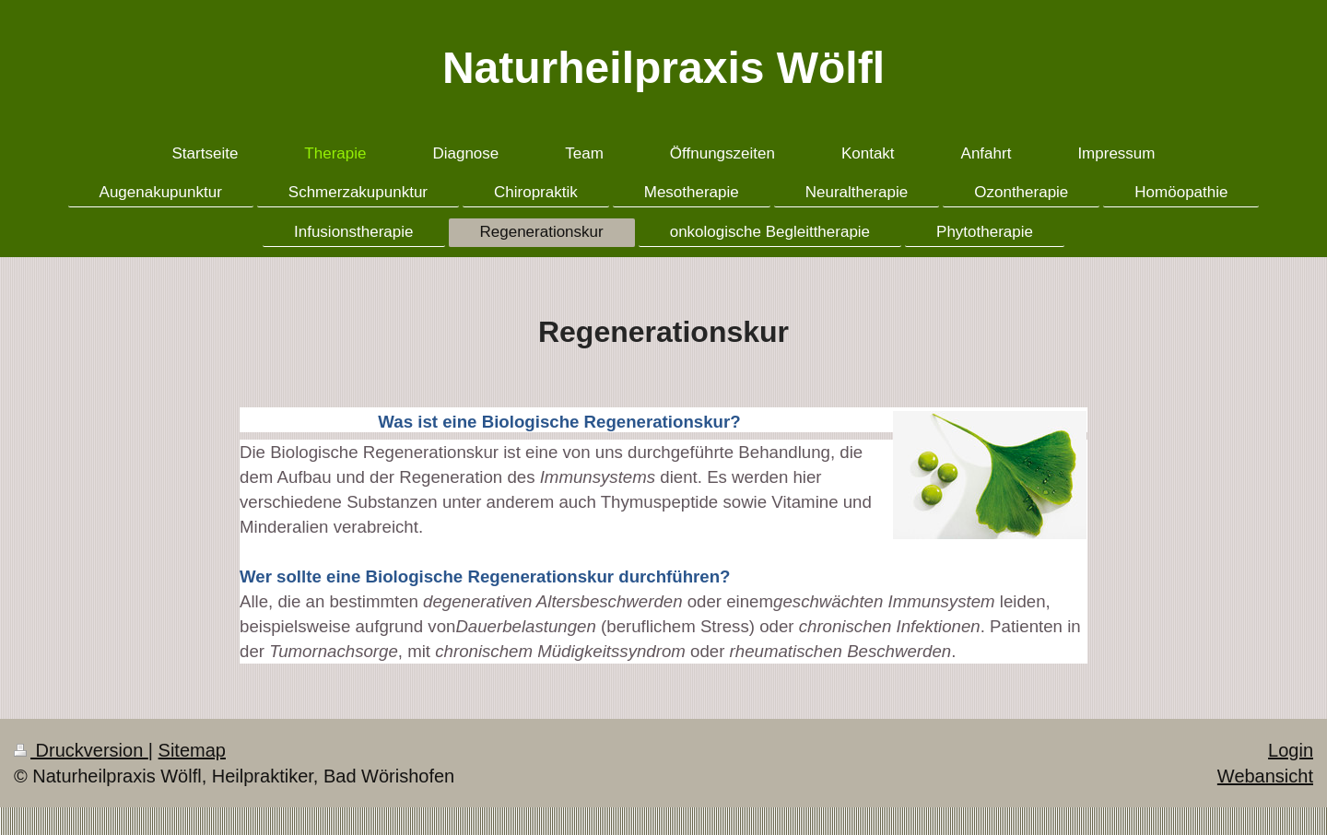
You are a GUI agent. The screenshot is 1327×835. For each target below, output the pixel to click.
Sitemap (192, 750)
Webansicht (1265, 776)
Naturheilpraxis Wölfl (663, 67)
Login (1290, 750)
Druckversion (81, 750)
